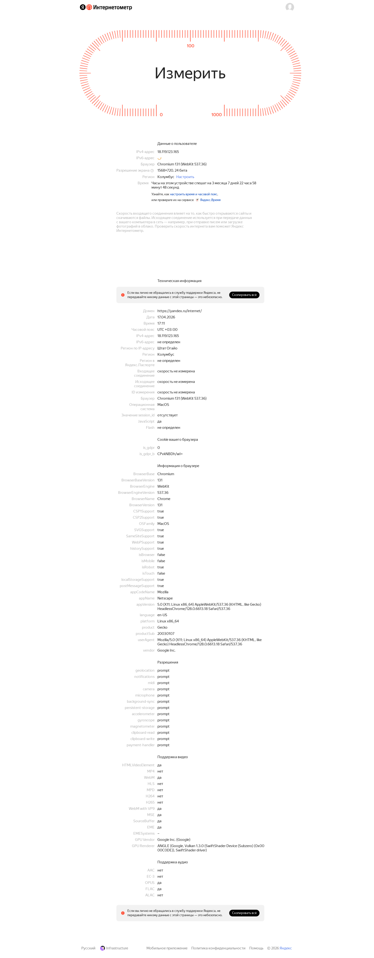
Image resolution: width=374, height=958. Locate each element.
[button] (290, 7)
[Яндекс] (83, 7)
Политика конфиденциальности (218, 948)
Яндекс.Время (210, 200)
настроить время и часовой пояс (193, 194)
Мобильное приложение (166, 948)
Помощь (256, 948)
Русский (88, 948)
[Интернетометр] (109, 7)
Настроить (185, 177)
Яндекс (286, 948)
